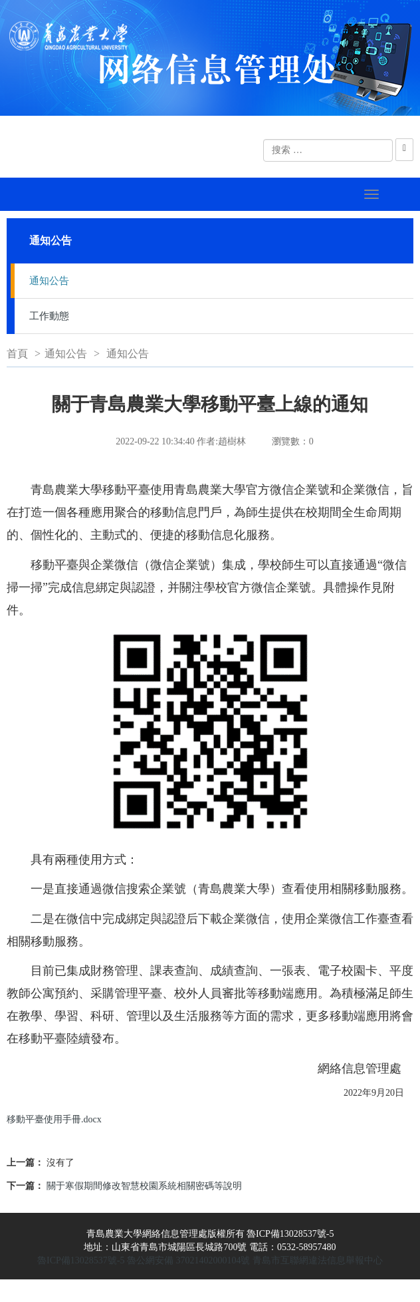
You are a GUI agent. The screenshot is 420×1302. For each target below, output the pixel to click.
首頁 (17, 353)
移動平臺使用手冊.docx (54, 1119)
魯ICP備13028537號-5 (80, 1260)
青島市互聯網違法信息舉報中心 (318, 1260)
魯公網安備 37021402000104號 (189, 1260)
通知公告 (49, 280)
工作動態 (49, 316)
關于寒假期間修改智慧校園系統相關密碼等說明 (144, 1186)
